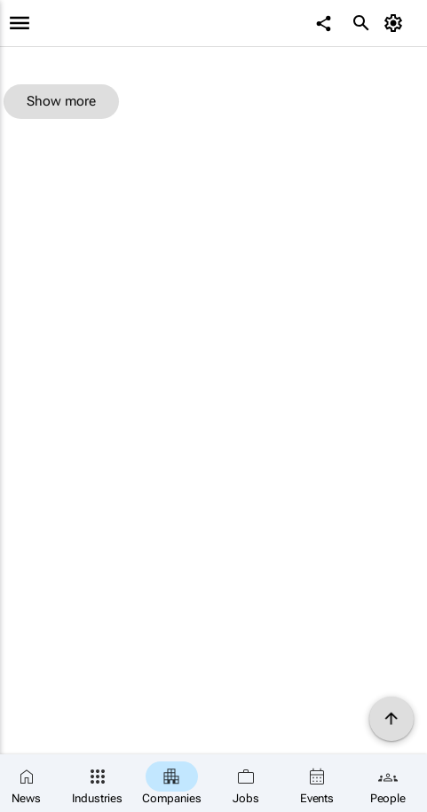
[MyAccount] (396, 23)
